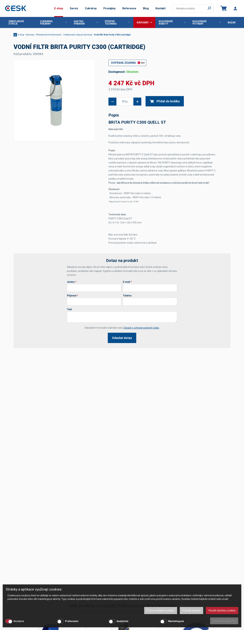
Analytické (122, 621)
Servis (74, 8)
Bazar (232, 22)
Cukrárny (91, 8)
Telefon (127, 295)
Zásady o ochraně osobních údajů (141, 327)
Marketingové (176, 621)
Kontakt (161, 8)
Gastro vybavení (86, 22)
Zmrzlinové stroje (16, 22)
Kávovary (144, 22)
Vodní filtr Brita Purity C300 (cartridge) (112, 35)
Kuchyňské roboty (172, 22)
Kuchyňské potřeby (206, 22)
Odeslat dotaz (122, 338)
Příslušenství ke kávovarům (49, 35)
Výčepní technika (117, 22)
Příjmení (72, 295)
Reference (129, 8)
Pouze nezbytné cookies (160, 610)
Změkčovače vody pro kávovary (77, 35)
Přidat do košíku (165, 101)
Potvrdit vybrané (191, 610)
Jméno (71, 282)
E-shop (58, 8)
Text (69, 309)
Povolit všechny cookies (222, 610)
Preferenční (71, 621)
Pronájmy (109, 8)
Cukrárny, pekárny (53, 22)
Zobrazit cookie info (224, 620)
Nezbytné (19, 621)
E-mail (127, 282)
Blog (146, 8)
